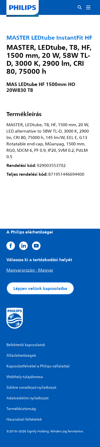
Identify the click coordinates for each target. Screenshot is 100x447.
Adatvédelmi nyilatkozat (27, 398)
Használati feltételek (24, 419)
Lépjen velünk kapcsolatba (40, 288)
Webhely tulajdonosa (24, 377)
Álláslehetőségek (21, 355)
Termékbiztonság (21, 409)
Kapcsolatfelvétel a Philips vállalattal (38, 366)
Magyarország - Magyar (29, 270)
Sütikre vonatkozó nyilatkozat (31, 387)
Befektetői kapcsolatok (25, 345)
